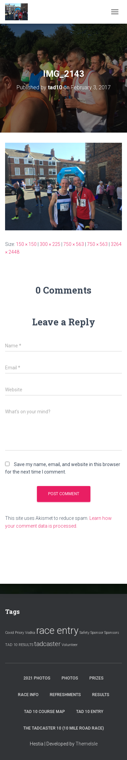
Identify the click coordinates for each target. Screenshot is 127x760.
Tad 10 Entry (89, 711)
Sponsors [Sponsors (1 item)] (111, 632)
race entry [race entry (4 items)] (57, 630)
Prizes (96, 678)
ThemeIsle (87, 743)
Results (100, 694)
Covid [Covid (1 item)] (9, 632)
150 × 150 (26, 244)
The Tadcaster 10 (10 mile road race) (63, 728)
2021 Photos (36, 678)
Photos (70, 678)
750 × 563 (73, 244)
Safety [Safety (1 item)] (84, 632)
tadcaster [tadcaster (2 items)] (47, 644)
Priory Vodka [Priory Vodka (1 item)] (25, 632)
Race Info (28, 694)
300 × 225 (50, 244)
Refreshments (65, 694)
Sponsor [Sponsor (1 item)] (96, 632)
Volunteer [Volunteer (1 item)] (70, 645)
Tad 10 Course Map (44, 711)
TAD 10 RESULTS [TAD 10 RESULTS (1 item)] (19, 645)
